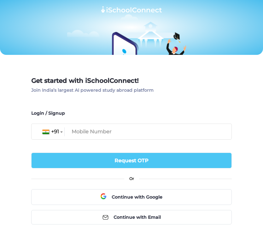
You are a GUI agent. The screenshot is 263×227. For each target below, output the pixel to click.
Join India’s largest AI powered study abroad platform (92, 90)
